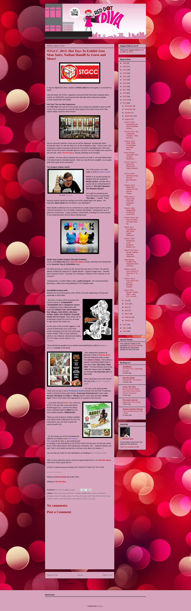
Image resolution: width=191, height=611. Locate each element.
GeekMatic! (127, 367)
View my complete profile (129, 447)
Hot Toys (75, 496)
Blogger (100, 606)
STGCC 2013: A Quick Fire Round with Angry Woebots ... (131, 166)
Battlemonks (86, 493)
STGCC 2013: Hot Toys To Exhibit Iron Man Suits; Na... (131, 221)
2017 (125, 90)
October (128, 113)
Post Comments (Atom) (85, 583)
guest (69, 496)
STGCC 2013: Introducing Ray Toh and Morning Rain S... (131, 178)
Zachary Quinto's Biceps (133, 409)
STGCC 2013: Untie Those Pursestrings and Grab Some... (130, 145)
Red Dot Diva (128, 439)
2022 (125, 73)
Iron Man (83, 496)
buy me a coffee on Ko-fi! (132, 51)
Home (80, 575)
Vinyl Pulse (69, 195)
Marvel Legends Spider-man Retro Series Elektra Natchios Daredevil (132, 391)
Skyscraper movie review (132, 402)
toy (90, 499)
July (126, 300)
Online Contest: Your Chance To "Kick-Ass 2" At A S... (131, 272)
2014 (125, 100)
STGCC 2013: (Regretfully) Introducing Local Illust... (130, 211)
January (128, 320)
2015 (125, 96)
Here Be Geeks (129, 378)
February (128, 317)
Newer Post (52, 575)
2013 (125, 103)
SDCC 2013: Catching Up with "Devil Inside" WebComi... (130, 231)
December (129, 106)
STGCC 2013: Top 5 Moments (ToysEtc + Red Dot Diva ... (131, 135)
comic (94, 493)
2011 (125, 328)
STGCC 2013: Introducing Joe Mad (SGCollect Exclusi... (131, 125)
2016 (125, 93)
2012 (125, 325)
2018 (125, 86)
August (127, 119)
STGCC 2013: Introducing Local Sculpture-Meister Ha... (130, 243)
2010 (125, 331)
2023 (125, 70)
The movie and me (130, 400)
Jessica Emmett (134, 346)
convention (102, 493)
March (127, 314)
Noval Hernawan (65, 499)
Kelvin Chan (105, 496)
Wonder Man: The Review (132, 380)
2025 (125, 63)
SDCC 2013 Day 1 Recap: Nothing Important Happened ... (131, 253)
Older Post (107, 575)
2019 (125, 83)
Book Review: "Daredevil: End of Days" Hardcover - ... (131, 156)
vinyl (93, 499)
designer (50, 496)
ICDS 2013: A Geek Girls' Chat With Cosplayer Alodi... (129, 201)
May (126, 307)
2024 (125, 66)
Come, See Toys (129, 387)
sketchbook (76, 499)
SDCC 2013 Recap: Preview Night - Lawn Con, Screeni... (131, 293)
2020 (125, 80)
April (127, 310)
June (127, 304)
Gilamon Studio (60, 496)
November (129, 109)
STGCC (85, 499)
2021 (125, 76)
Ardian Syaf (57, 493)
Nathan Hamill (52, 499)
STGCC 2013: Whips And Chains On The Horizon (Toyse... (131, 189)
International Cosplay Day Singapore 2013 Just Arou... (131, 263)
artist (64, 493)
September (129, 116)
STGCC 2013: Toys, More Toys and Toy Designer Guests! (131, 283)
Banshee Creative (74, 493)
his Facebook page (98, 453)
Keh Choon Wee (93, 496)
